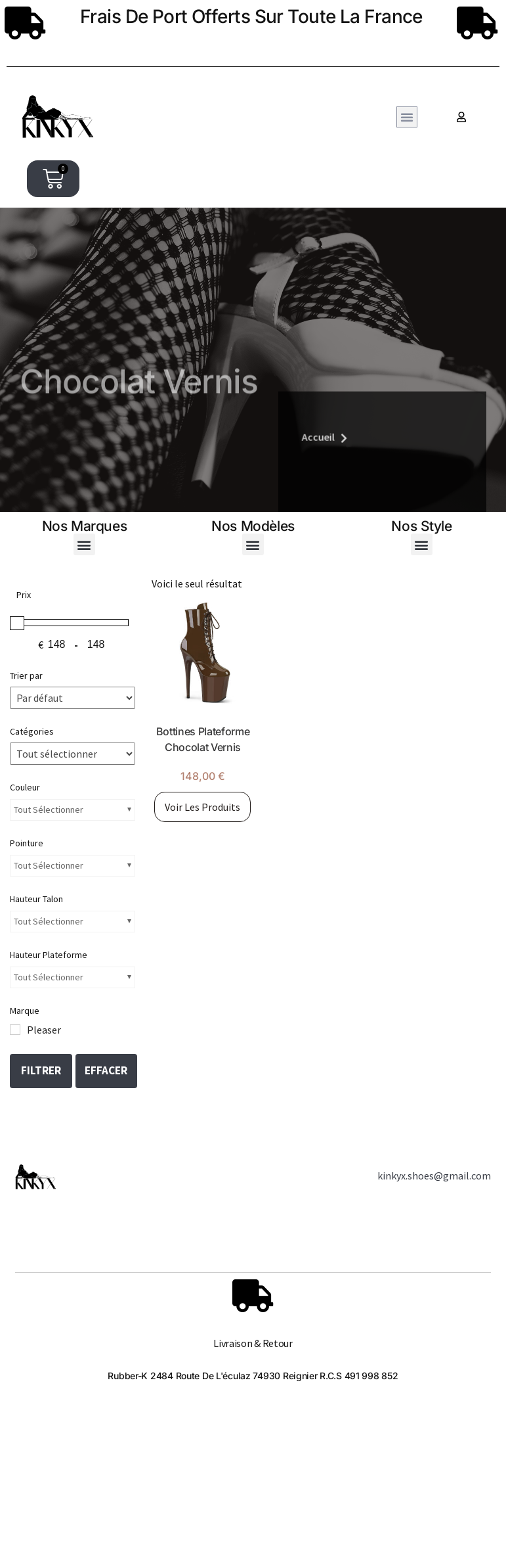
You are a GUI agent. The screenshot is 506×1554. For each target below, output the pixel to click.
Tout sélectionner (48, 809)
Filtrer (41, 1070)
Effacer (106, 1070)
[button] (406, 116)
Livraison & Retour (252, 1343)
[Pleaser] (15, 1029)
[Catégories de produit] (72, 754)
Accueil (305, 497)
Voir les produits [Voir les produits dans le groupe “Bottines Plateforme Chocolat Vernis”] (202, 806)
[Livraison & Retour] (252, 1295)
